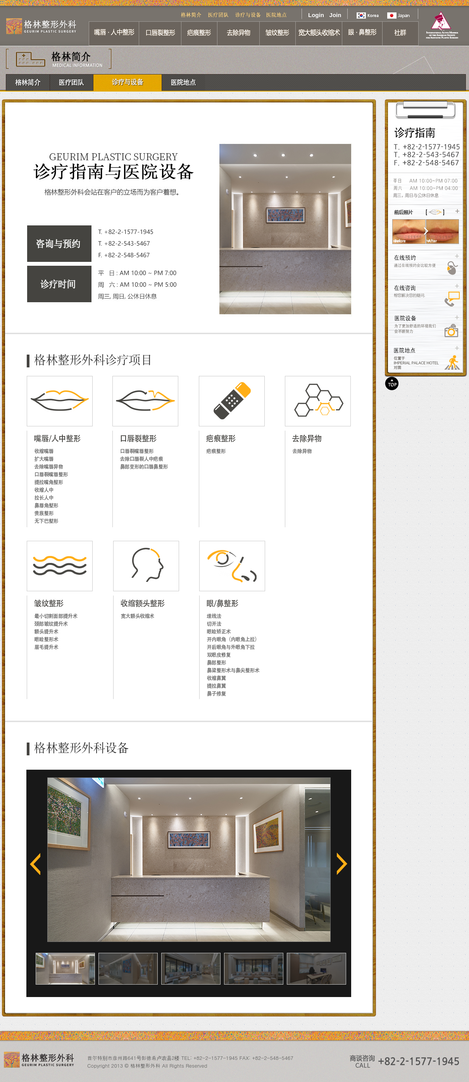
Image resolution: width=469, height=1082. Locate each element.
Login (316, 15)
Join (335, 15)
